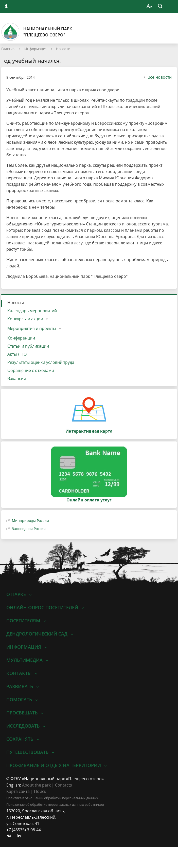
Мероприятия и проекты (31, 328)
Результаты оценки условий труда (40, 362)
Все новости (157, 77)
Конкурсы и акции (25, 319)
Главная (8, 48)
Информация (35, 48)
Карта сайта (18, 791)
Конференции (21, 338)
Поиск (40, 791)
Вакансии (16, 378)
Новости (63, 48)
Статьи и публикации (28, 346)
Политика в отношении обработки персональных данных (52, 798)
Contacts (63, 785)
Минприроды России (30, 520)
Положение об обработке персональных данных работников (55, 804)
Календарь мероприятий (32, 310)
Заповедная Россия (29, 528)
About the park (36, 785)
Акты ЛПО (17, 354)
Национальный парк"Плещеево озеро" (36, 32)
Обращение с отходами (30, 370)
